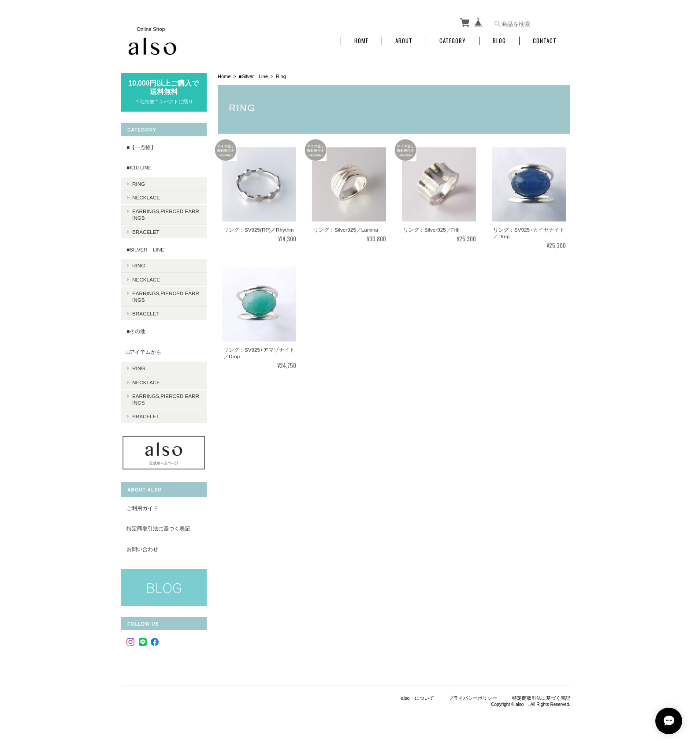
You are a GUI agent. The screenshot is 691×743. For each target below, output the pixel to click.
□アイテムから (143, 352)
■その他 (135, 331)
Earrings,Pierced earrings (165, 214)
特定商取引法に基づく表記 (158, 528)
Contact (545, 41)
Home (361, 41)
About (403, 41)
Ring (138, 184)
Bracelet (146, 232)
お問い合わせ (142, 549)
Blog (499, 41)
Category (452, 41)
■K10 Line (139, 167)
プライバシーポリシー (473, 698)
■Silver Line (253, 76)
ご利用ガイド (142, 508)
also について (417, 698)
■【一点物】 (141, 147)
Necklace (146, 197)
